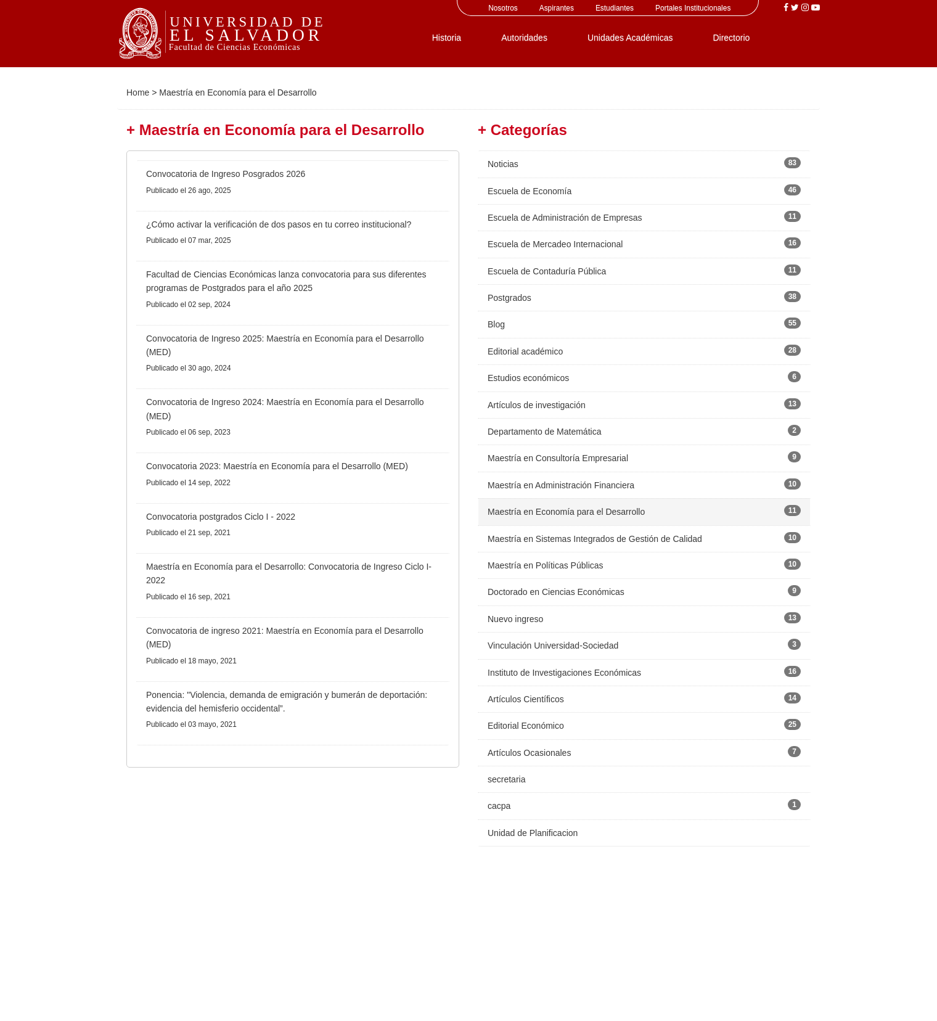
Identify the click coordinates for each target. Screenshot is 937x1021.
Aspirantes (556, 8)
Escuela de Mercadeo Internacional (555, 244)
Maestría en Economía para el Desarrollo (566, 512)
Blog (496, 324)
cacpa (499, 806)
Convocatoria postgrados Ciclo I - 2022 (220, 517)
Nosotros (503, 8)
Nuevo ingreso (515, 619)
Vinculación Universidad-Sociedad (553, 645)
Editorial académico (525, 351)
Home (137, 92)
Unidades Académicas (630, 38)
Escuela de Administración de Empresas (565, 218)
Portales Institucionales (692, 8)
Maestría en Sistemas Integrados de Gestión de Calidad (595, 539)
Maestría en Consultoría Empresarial (558, 458)
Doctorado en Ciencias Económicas (556, 592)
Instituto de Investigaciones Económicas (564, 673)
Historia (446, 38)
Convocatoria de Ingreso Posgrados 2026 (225, 174)
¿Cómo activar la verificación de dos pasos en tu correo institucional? (278, 224)
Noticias (503, 164)
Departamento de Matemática (544, 432)
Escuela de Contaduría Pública (547, 271)
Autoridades (524, 38)
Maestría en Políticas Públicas (546, 565)
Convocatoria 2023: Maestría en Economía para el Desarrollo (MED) (277, 466)
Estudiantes (614, 8)
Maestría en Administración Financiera (561, 485)
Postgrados (509, 298)
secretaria (506, 779)
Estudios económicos (528, 378)
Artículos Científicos (526, 699)
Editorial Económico (526, 726)
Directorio (731, 38)
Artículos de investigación (537, 405)
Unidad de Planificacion (533, 833)
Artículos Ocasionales (529, 753)
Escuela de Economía (529, 191)
